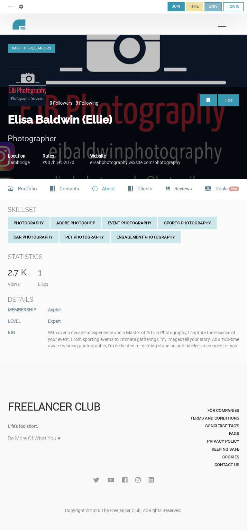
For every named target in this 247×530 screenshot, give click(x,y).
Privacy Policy (223, 441)
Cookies (230, 457)
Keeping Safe (225, 449)
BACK (31, 48)
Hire (228, 100)
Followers (61, 103)
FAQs (234, 433)
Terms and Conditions (214, 418)
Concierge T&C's (222, 425)
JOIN (176, 6)
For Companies (223, 410)
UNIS (213, 6)
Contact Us (227, 464)
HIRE (194, 6)
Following (87, 103)
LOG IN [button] (233, 6)
